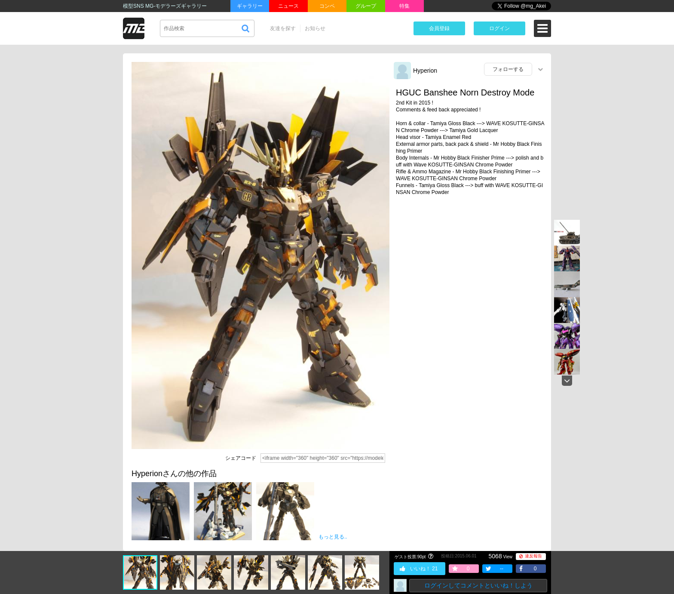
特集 (404, 6)
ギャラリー (250, 6)
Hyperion (425, 70)
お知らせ (315, 28)
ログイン (499, 28)
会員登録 (439, 28)
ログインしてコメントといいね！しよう (478, 585)
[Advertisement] (470, 269)
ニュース (288, 6)
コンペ (327, 6)
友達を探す (283, 28)
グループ (365, 6)
